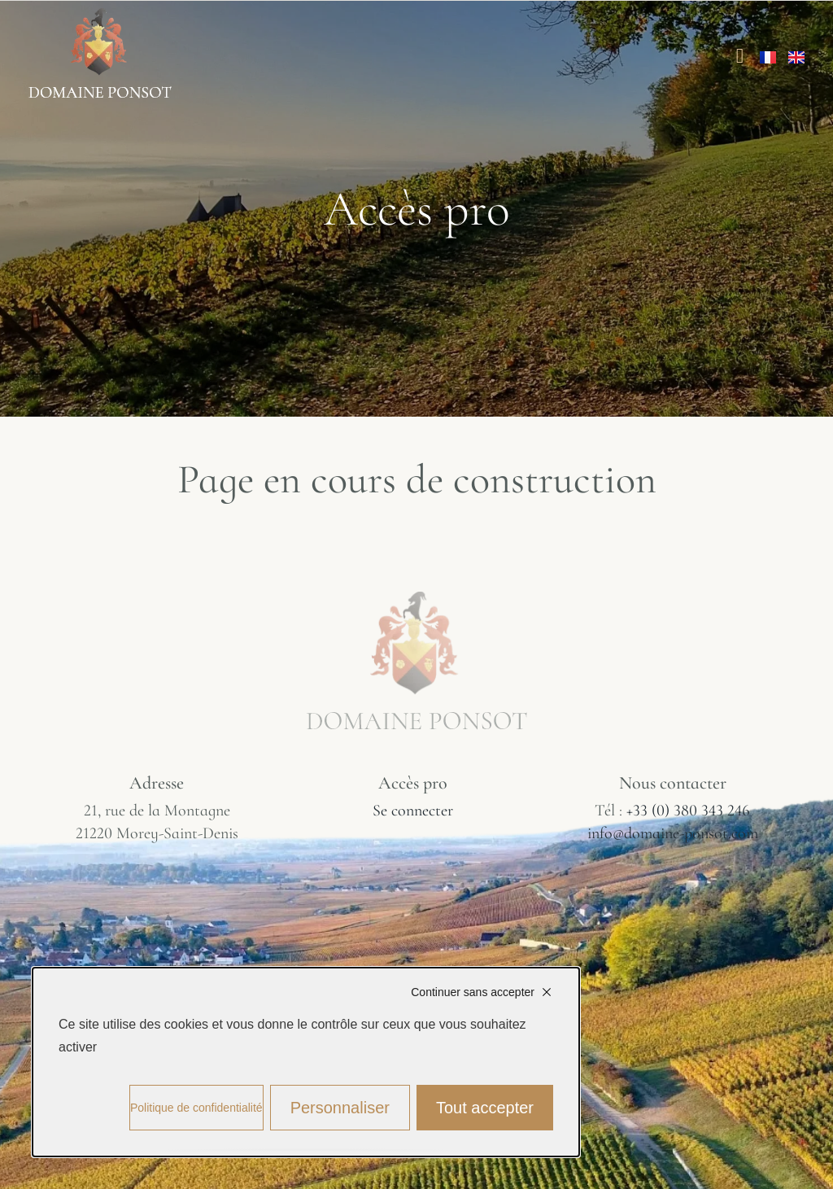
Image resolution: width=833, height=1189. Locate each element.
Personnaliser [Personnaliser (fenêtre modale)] (340, 1108)
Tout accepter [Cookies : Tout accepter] (485, 1108)
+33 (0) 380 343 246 (688, 810)
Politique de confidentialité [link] (196, 1107)
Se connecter (413, 810)
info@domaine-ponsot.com (672, 833)
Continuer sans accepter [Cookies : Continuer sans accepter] (472, 992)
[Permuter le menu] (740, 56)
